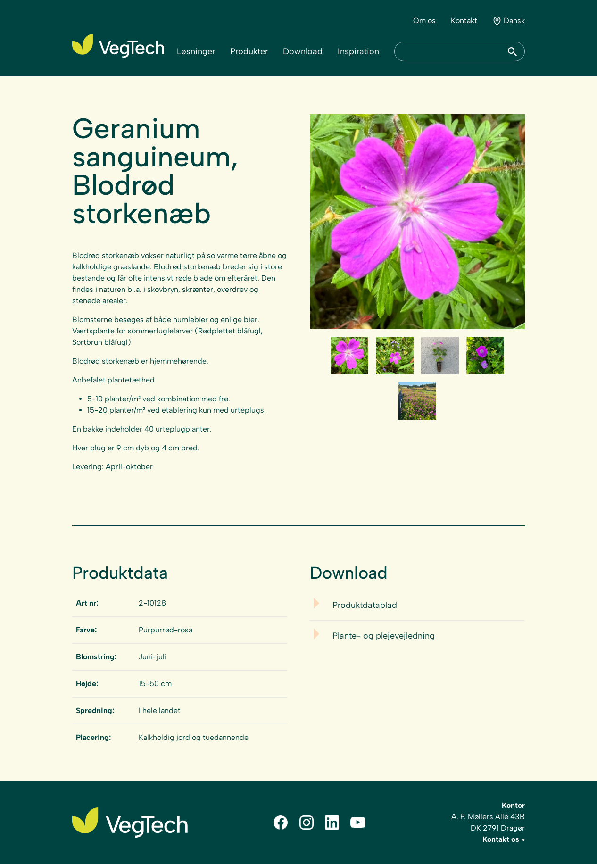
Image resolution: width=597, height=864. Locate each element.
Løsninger (196, 51)
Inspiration (358, 51)
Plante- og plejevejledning (383, 636)
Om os (424, 20)
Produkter (249, 51)
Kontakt (464, 20)
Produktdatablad (364, 605)
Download (303, 51)
